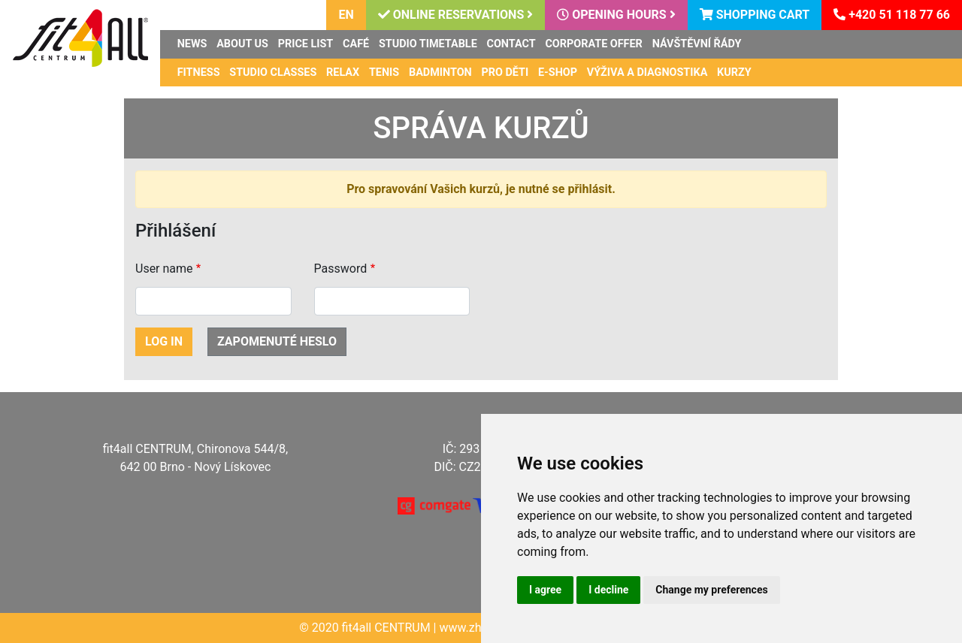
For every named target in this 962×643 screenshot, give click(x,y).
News (192, 44)
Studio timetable (428, 44)
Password (341, 268)
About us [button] (242, 44)
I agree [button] (545, 590)
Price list (306, 44)
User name (164, 268)
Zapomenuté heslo (277, 341)
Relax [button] (342, 72)
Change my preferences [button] (711, 590)
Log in (164, 341)
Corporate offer (593, 44)
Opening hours (616, 15)
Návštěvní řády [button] (697, 44)
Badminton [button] (440, 72)
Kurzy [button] (734, 72)
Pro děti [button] (505, 72)
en (345, 15)
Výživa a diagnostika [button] (647, 72)
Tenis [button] (384, 72)
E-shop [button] (557, 72)
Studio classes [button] (272, 72)
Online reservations (456, 15)
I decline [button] (608, 590)
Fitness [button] (198, 72)
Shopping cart (755, 15)
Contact (511, 44)
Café (356, 44)
